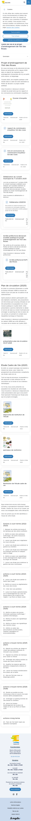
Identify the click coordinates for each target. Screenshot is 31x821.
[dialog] (15, 25)
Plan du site (16, 811)
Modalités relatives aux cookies (15, 808)
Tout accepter (15, 32)
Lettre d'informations (15, 802)
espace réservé (16, 814)
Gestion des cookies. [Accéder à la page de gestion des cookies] (13, 27)
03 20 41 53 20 (15, 756)
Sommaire (15, 56)
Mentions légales (15, 805)
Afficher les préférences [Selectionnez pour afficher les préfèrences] (15, 40)
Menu (24, 2)
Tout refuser (15, 36)
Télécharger (8, 113)
